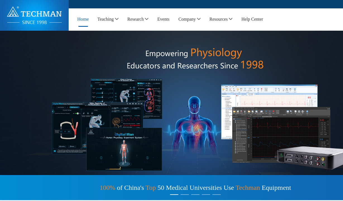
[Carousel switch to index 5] (216, 194)
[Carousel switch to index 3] (195, 194)
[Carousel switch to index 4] (206, 194)
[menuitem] (83, 19)
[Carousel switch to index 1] (174, 194)
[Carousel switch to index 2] (185, 194)
